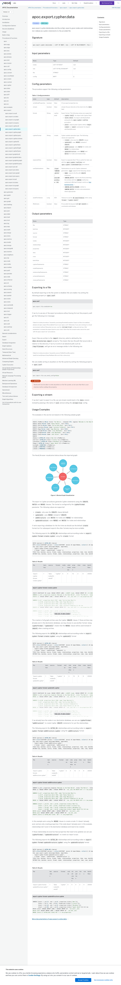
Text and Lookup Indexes (10, 396)
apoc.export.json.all (11, 167)
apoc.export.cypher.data (12, 129)
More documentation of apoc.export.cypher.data (49, 919)
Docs (54, 3)
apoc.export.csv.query (12, 123)
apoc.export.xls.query (12, 188)
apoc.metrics (8, 239)
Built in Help (6, 35)
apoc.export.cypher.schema (13, 138)
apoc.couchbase (9, 76)
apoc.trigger (7, 314)
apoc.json (7, 211)
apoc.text (7, 311)
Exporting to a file (104, 32)
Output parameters (104, 29)
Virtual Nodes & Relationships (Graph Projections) (11, 368)
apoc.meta (7, 236)
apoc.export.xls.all (11, 179)
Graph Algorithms (7, 399)
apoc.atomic (7, 54)
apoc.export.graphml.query (13, 163)
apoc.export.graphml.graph (13, 160)
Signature (102, 22)
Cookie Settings (34, 975)
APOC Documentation (34, 7)
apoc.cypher (7, 85)
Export (4, 339)
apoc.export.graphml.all (12, 154)
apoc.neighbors (8, 255)
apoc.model (7, 242)
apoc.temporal (8, 308)
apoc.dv (6, 101)
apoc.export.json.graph (12, 173)
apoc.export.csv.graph (12, 120)
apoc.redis (7, 277)
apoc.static (7, 298)
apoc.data (7, 88)
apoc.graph (7, 201)
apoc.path (7, 270)
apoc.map (7, 226)
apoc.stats (7, 302)
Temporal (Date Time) (9, 352)
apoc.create (7, 79)
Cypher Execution (7, 365)
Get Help (74, 3)
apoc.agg (7, 44)
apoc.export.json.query (12, 176)
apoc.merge (7, 233)
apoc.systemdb (8, 305)
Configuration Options (9, 25)
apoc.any (6, 50)
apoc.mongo (7, 245)
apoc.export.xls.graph (12, 185)
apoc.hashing (8, 204)
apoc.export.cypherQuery (13, 151)
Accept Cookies (83, 980)
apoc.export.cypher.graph (13, 132)
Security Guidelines (8, 29)
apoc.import (7, 207)
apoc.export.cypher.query (13, 135)
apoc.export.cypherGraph (13, 148)
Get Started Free (107, 3)
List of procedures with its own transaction (11, 403)
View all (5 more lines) (62, 613)
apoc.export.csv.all (11, 113)
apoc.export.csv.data (11, 116)
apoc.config (7, 69)
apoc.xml (6, 330)
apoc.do (6, 98)
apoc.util (6, 320)
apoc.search (7, 292)
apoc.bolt (7, 60)
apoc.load (7, 217)
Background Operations (9, 383)
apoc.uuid (7, 324)
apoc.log (6, 223)
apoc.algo (7, 47)
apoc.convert (8, 72)
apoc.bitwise (8, 57)
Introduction (6, 19)
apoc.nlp (6, 258)
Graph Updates (7, 346)
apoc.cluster (8, 63)
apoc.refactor (8, 280)
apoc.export (7, 110)
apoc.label (7, 214)
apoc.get (6, 198)
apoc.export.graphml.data (13, 157)
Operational (6, 390)
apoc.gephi (7, 195)
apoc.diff (7, 94)
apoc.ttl (6, 317)
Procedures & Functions (9, 38)
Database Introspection (9, 387)
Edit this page (116, 7)
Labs (14, 3)
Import (4, 336)
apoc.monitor (8, 251)
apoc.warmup (8, 327)
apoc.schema (8, 286)
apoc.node (7, 261)
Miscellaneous (6, 393)
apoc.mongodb (8, 248)
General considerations (9, 333)
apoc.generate (8, 192)
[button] (118, 3)
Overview (5, 16)
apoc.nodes (7, 264)
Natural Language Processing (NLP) (11, 376)
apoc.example (8, 107)
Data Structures (7, 349)
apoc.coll (6, 66)
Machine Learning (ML (9, 380)
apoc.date (7, 91)
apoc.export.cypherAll (12, 141)
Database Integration (9, 343)
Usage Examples (104, 37)
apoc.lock (7, 220)
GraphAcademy (88, 3)
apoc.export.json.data (12, 170)
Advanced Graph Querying (10, 358)
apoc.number (8, 267)
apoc (5, 41)
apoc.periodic (8, 273)
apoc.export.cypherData (12, 145)
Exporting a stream (104, 34)
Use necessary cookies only (103, 980)
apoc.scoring (8, 289)
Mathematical (6, 355)
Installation (5, 22)
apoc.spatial (7, 295)
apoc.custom (8, 82)
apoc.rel (6, 283)
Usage (4, 32)
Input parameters (104, 24)
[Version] (7, 11)
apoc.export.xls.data (11, 182)
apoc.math (7, 229)
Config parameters (104, 27)
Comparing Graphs (8, 361)
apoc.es (6, 104)
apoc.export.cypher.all (12, 126)
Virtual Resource (7, 372)
